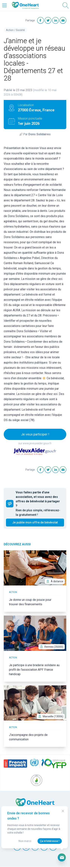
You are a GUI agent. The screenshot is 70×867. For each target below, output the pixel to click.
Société (20, 30)
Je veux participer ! (35, 434)
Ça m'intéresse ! (49, 841)
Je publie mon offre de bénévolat (35, 522)
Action (10, 30)
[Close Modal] (63, 811)
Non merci (24, 841)
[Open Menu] (4, 5)
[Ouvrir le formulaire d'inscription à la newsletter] (61, 857)
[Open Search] (66, 5)
